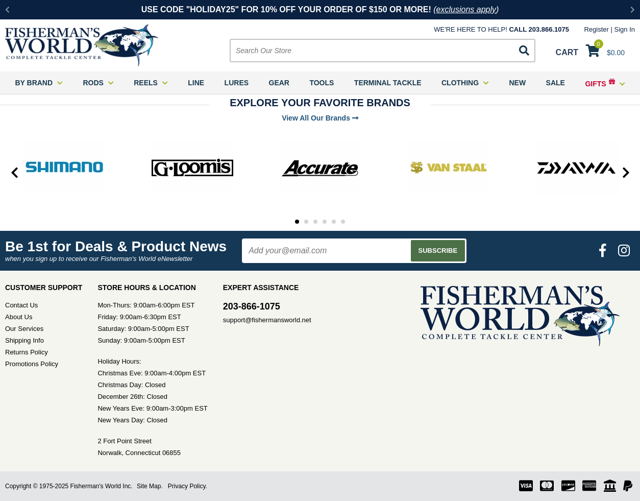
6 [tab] (343, 222)
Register (596, 29)
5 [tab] (334, 222)
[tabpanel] (64, 167)
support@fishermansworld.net (267, 320)
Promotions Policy (31, 364)
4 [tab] (325, 222)
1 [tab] (297, 222)
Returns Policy (26, 352)
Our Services (24, 328)
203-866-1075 (251, 306)
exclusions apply (466, 9)
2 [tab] (306, 222)
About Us (18, 317)
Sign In (624, 29)
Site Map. (150, 486)
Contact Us (21, 305)
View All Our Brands (320, 118)
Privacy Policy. (187, 486)
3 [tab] (315, 222)
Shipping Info (24, 340)
